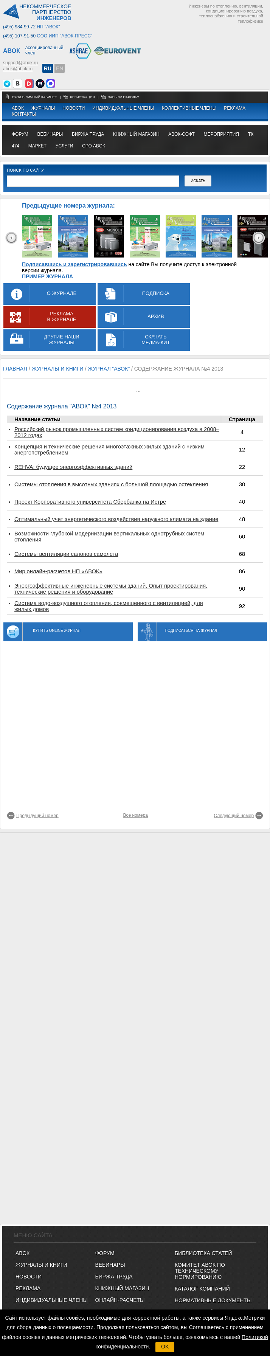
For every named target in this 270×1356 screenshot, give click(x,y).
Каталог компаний (202, 1289)
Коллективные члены (189, 108)
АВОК (18, 108)
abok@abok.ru (18, 68)
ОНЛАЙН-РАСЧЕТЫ (119, 1300)
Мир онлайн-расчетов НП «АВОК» (58, 571)
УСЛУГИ (64, 146)
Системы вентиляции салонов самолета (66, 554)
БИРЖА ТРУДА (113, 1277)
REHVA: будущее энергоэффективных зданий (73, 467)
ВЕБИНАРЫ (110, 1265)
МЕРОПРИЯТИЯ (221, 134)
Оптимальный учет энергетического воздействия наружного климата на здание (116, 519)
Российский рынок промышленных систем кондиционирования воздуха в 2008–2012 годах (116, 432)
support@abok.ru (20, 62)
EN (59, 68)
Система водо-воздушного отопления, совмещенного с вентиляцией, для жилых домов (108, 606)
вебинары (50, 134)
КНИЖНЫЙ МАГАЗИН (122, 1288)
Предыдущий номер (37, 815)
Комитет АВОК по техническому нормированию (200, 1271)
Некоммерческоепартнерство (45, 12)
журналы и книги (58, 369)
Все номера (135, 815)
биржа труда (88, 134)
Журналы (43, 108)
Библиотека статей (203, 1253)
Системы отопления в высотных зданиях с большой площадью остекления (111, 484)
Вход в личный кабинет (35, 97)
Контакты (24, 114)
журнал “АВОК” (109, 369)
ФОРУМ (20, 134)
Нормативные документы (213, 1300)
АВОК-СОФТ (181, 134)
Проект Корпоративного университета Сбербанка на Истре (90, 502)
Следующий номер (234, 815)
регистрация (82, 97)
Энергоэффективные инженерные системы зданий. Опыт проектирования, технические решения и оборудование (110, 589)
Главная (15, 369)
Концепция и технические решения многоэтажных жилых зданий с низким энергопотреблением (109, 450)
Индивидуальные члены (123, 108)
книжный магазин (136, 134)
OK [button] (165, 1347)
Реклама (234, 108)
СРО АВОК (93, 146)
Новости (73, 108)
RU (47, 68)
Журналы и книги (41, 1265)
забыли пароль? (123, 97)
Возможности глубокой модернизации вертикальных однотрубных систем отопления (109, 537)
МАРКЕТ (37, 146)
